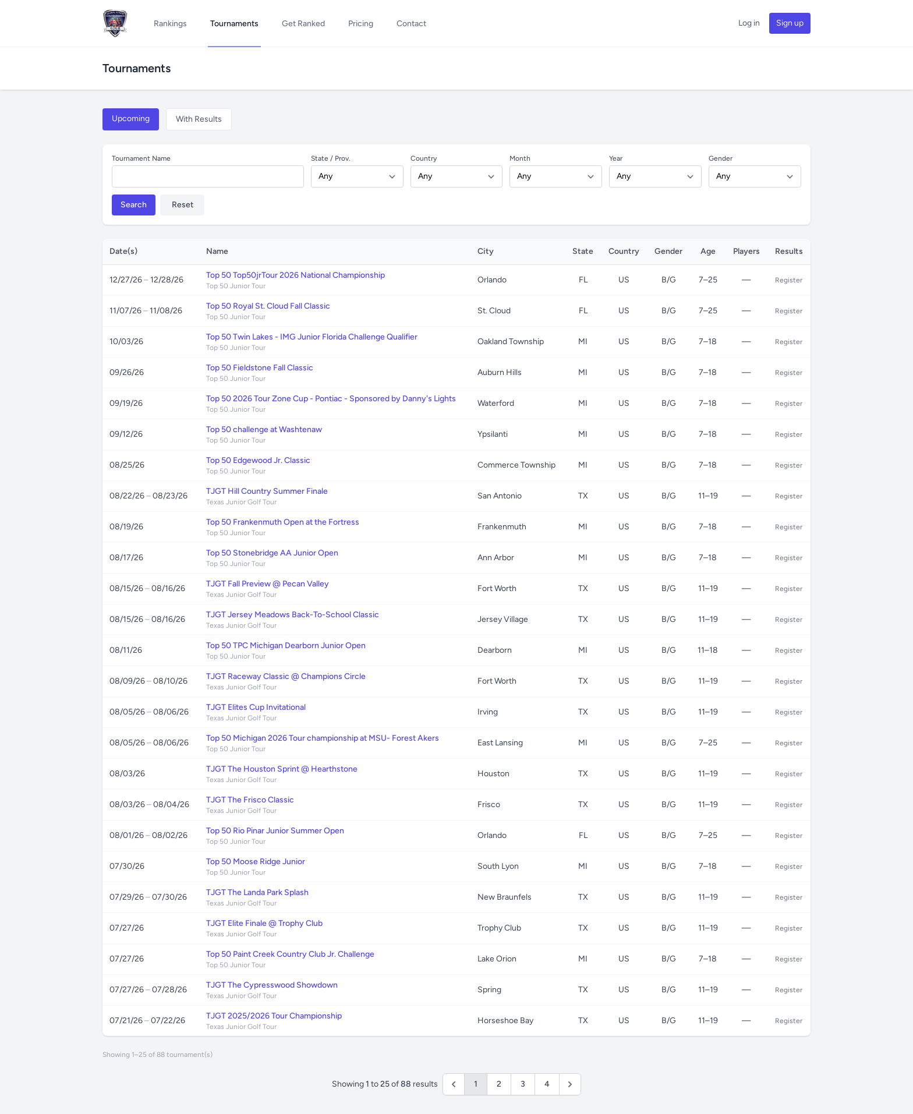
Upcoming (131, 118)
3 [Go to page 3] (523, 1084)
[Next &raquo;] (570, 1084)
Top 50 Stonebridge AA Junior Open (272, 553)
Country (424, 158)
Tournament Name (141, 158)
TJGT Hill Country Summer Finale (267, 491)
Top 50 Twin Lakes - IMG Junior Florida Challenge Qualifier (311, 337)
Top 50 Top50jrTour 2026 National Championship (295, 275)
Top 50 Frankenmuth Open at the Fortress (282, 522)
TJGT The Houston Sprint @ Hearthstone (282, 769)
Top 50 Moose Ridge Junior (255, 862)
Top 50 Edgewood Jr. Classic (258, 460)
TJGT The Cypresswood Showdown (272, 985)
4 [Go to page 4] (547, 1084)
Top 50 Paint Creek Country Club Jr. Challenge (290, 954)
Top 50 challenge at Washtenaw (264, 429)
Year (615, 158)
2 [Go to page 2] (499, 1084)
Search (134, 205)
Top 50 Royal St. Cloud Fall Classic (268, 306)
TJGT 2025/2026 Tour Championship (274, 1016)
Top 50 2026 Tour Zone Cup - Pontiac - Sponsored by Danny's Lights (331, 399)
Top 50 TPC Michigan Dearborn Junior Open (286, 645)
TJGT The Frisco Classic (250, 800)
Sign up (790, 23)
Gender (720, 158)
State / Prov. (331, 158)
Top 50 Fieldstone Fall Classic (259, 368)
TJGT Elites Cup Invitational (256, 707)
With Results (199, 119)
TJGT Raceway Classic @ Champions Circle (286, 676)
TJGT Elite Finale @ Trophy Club (264, 923)
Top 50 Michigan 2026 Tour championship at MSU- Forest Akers (322, 738)
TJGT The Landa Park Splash (257, 892)
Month (519, 158)
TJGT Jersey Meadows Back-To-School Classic (292, 615)
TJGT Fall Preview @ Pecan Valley (267, 584)
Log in (749, 23)
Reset (182, 205)
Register (788, 280)
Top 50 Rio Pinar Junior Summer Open (275, 831)
